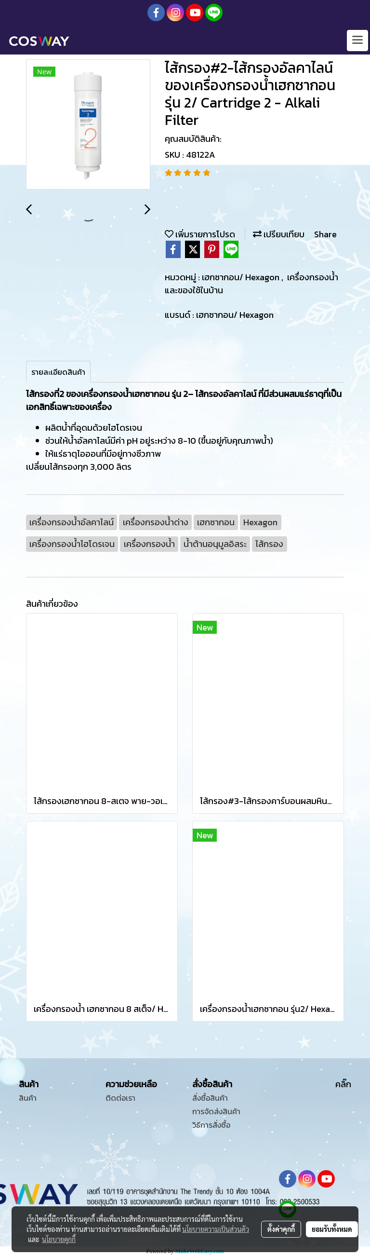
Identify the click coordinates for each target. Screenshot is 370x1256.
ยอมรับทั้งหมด (332, 1229)
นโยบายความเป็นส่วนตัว (215, 1229)
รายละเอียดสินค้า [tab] (58, 372)
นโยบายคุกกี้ (59, 1239)
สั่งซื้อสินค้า (210, 1098)
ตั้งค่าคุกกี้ (281, 1229)
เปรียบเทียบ (278, 234)
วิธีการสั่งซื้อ (211, 1125)
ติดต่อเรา (120, 1098)
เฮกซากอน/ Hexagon (241, 277)
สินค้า (28, 1098)
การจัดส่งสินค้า (216, 1111)
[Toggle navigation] (357, 40)
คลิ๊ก (343, 1084)
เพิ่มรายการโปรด (200, 234)
